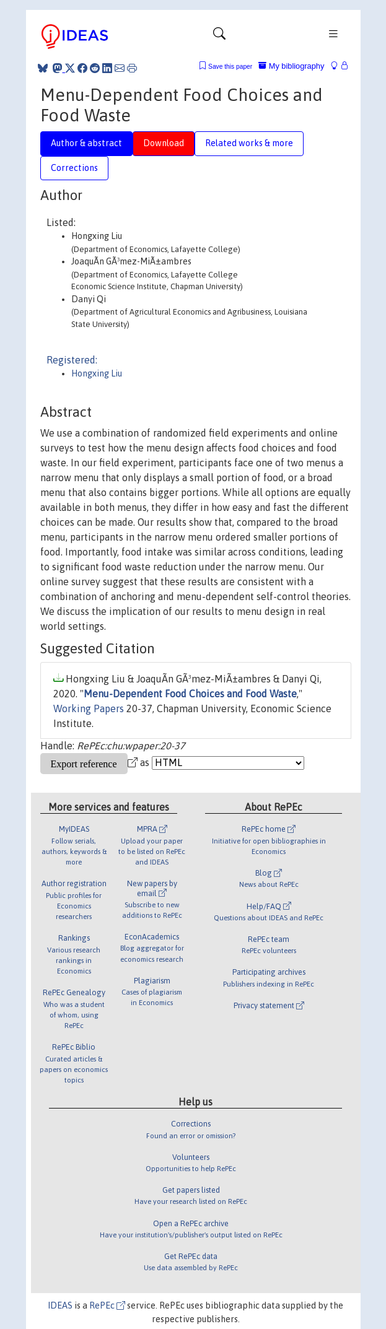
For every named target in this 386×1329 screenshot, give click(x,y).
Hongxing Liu (96, 373)
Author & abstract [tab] (86, 143)
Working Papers (88, 708)
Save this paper (230, 66)
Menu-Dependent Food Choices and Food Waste (190, 693)
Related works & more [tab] (249, 143)
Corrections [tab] (74, 168)
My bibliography (291, 66)
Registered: (71, 359)
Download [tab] (163, 143)
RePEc (107, 1305)
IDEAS (60, 1305)
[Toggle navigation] (219, 36)
